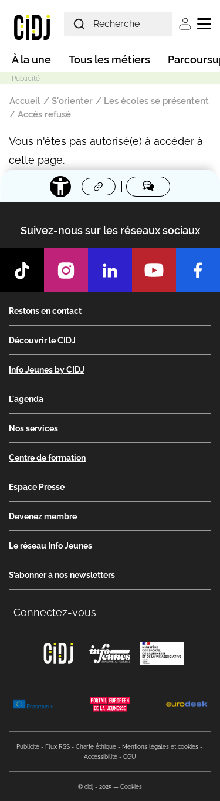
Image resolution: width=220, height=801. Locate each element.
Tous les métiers (109, 59)
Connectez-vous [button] (54, 612)
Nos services (33, 428)
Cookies (131, 786)
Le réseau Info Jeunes (50, 545)
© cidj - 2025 (94, 786)
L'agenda (26, 399)
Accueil (24, 101)
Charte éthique (96, 746)
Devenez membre (43, 516)
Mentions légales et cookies (160, 746)
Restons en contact (45, 311)
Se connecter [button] (185, 24)
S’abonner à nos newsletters (62, 575)
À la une (31, 59)
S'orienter (72, 101)
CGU (129, 756)
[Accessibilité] (60, 186)
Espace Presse (37, 487)
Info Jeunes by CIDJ (46, 369)
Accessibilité (100, 756)
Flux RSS (57, 746)
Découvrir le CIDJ (42, 340)
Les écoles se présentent (156, 101)
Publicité (27, 746)
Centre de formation (47, 457)
